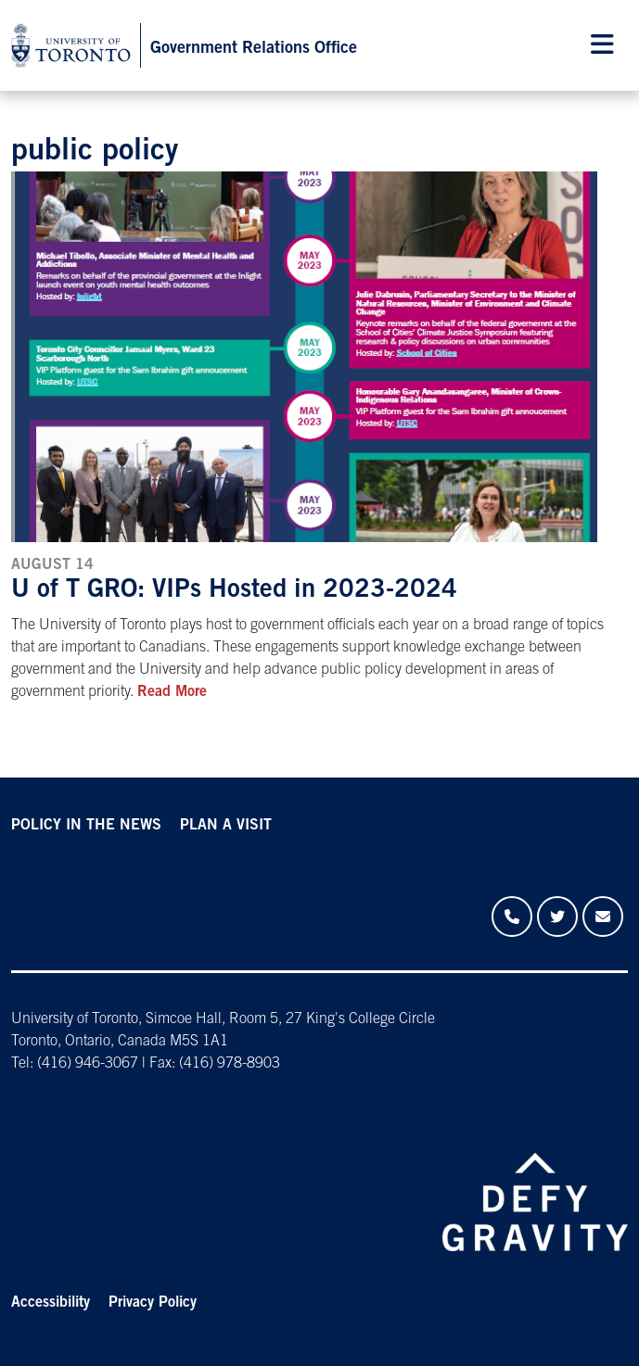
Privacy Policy (153, 1303)
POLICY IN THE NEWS (86, 825)
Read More (172, 692)
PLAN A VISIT (226, 825)
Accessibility (50, 1303)
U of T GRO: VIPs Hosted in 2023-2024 (234, 591)
